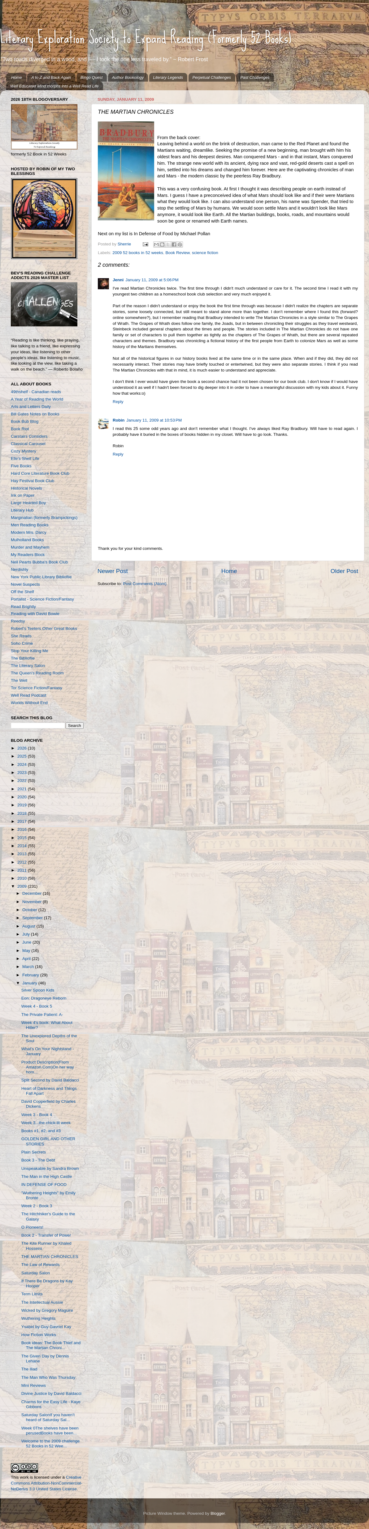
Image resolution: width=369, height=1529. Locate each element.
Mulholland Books (27, 539)
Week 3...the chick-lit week (46, 1122)
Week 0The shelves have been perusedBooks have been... (50, 1430)
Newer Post (113, 571)
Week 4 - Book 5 (36, 1006)
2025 (22, 756)
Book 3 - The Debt (38, 1160)
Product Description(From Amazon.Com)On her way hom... (47, 1067)
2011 (22, 870)
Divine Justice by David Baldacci (51, 1393)
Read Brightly (23, 606)
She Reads (21, 636)
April (27, 958)
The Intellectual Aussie (42, 1302)
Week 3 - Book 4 (36, 1114)
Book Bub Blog (24, 421)
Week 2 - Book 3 (36, 1206)
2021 (22, 789)
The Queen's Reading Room (37, 673)
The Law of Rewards (40, 1264)
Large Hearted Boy (28, 502)
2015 (22, 837)
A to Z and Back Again (51, 77)
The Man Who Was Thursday (48, 1377)
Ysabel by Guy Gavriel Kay (46, 1326)
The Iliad (29, 1369)
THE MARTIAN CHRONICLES (49, 1256)
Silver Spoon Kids (37, 990)
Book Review (177, 252)
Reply (118, 401)
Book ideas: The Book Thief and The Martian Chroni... (51, 1345)
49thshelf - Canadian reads (36, 391)
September (33, 917)
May (26, 950)
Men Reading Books (30, 525)
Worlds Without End (29, 702)
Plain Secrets (33, 1152)
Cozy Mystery (23, 451)
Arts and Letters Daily (31, 406)
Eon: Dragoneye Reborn (44, 998)
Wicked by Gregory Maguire (47, 1310)
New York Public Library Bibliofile (41, 577)
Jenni (118, 280)
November (32, 901)
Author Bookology (128, 77)
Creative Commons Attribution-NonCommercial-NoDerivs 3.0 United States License (46, 1483)
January (30, 983)
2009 (22, 886)
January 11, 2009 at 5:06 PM (152, 280)
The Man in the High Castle (46, 1176)
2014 (22, 845)
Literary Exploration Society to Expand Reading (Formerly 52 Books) (146, 37)
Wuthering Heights (38, 1318)
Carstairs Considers (29, 436)
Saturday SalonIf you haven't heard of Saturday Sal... (48, 1417)
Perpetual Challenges (212, 77)
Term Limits (32, 1294)
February (31, 975)
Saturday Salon (35, 1273)
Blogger (218, 1513)
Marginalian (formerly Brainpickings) (44, 517)
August (29, 926)
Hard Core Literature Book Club (40, 473)
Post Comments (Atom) (145, 583)
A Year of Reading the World (37, 399)
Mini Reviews (33, 1385)
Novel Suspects (25, 584)
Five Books (21, 466)
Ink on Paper (23, 495)
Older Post (344, 571)
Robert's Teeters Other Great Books (44, 628)
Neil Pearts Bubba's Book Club (39, 562)
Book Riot (20, 429)
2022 (22, 780)
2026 (22, 748)
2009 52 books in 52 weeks (137, 252)
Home (16, 77)
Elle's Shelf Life (25, 458)
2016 (22, 829)
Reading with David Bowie (35, 613)
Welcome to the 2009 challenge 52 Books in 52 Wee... (50, 1443)
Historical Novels (26, 488)
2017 (22, 821)
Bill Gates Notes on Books (35, 414)
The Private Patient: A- (42, 1014)
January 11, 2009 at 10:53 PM (154, 420)
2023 (22, 772)
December (32, 893)
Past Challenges (255, 77)
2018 (22, 813)
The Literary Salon (28, 665)
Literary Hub (22, 510)
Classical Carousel (28, 443)
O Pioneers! (32, 1227)
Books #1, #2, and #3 (41, 1130)
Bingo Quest (91, 77)
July (26, 934)
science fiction (205, 252)
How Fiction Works (38, 1334)
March (28, 966)
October (30, 909)
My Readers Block (28, 554)
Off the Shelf (22, 591)
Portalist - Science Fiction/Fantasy (42, 599)
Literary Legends (168, 77)
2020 (22, 797)
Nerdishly (19, 569)
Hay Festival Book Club (32, 480)
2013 (22, 854)
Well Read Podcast (28, 695)
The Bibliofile (23, 658)
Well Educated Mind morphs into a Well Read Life (54, 86)
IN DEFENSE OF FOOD (44, 1184)
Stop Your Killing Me (29, 650)
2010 (22, 878)
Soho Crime (22, 643)
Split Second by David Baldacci (50, 1080)
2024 (22, 764)
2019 (22, 805)
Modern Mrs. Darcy (28, 532)
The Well (19, 680)
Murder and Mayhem (30, 547)
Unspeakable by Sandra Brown (50, 1168)
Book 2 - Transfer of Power (46, 1235)
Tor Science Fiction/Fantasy (36, 688)
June (27, 942)
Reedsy (18, 621)
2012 (22, 862)
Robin (118, 420)
